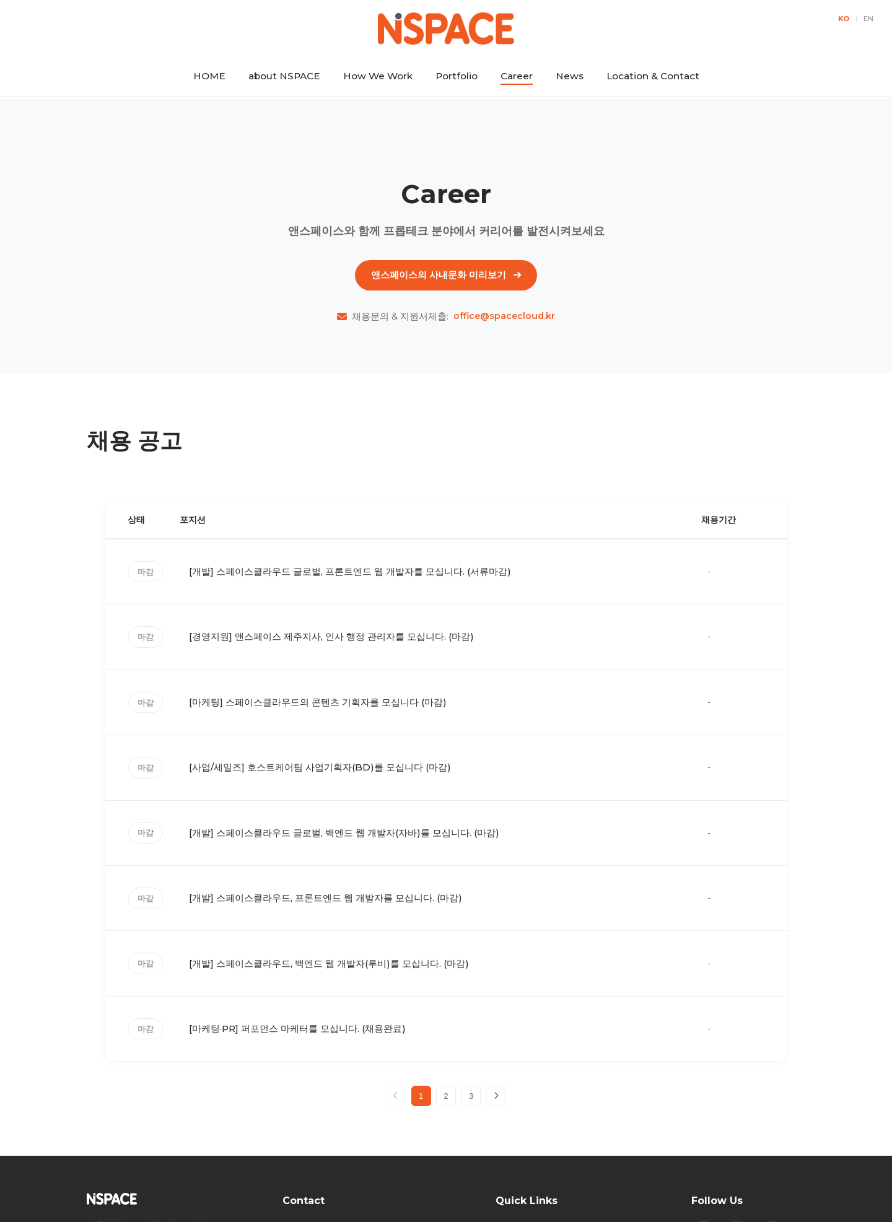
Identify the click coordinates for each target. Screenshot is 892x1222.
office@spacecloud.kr (504, 324)
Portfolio (456, 76)
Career (517, 76)
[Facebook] (703, 1114)
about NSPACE (284, 76)
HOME (209, 76)
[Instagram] (737, 1114)
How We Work (378, 76)
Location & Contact (652, 76)
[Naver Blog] (771, 1114)
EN (868, 18)
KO (843, 18)
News (570, 76)
